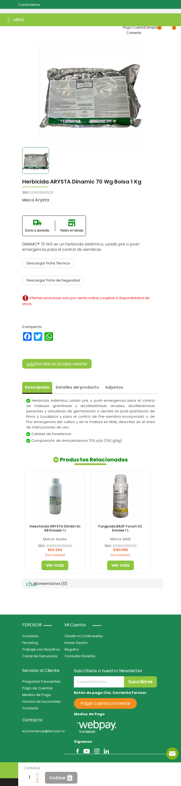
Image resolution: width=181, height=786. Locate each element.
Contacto (30, 636)
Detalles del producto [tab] (77, 387)
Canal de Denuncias (40, 656)
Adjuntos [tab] (114, 387)
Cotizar (57, 778)
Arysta (42, 200)
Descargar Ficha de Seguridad (53, 280)
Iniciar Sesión (76, 642)
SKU (25, 192)
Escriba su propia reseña (57, 364)
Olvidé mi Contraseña (84, 636)
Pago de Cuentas (37, 688)
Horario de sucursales (41, 701)
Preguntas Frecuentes (41, 681)
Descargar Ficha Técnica (48, 263)
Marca (28, 200)
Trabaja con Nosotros (41, 649)
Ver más (55, 565)
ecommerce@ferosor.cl (43, 731)
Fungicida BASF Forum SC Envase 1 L (120, 528)
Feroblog (30, 642)
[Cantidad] (29, 777)
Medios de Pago (36, 694)
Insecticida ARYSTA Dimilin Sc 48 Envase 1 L (55, 528)
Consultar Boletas (80, 656)
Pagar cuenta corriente (105, 703)
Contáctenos (29, 4)
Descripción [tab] (37, 387)
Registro (72, 649)
